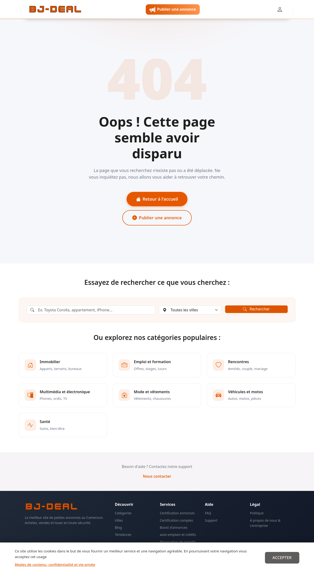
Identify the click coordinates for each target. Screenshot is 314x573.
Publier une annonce (157, 217)
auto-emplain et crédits (178, 534)
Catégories (123, 513)
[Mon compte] (279, 9)
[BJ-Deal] (55, 9)
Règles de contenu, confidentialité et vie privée (55, 564)
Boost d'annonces (173, 527)
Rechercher (256, 309)
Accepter (282, 557)
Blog (118, 527)
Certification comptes (176, 520)
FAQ (208, 513)
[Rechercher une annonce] (91, 309)
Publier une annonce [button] (173, 10)
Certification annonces (177, 513)
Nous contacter (157, 476)
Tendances (123, 534)
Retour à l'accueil (157, 199)
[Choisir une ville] (190, 309)
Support (211, 520)
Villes (119, 520)
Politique (257, 513)
